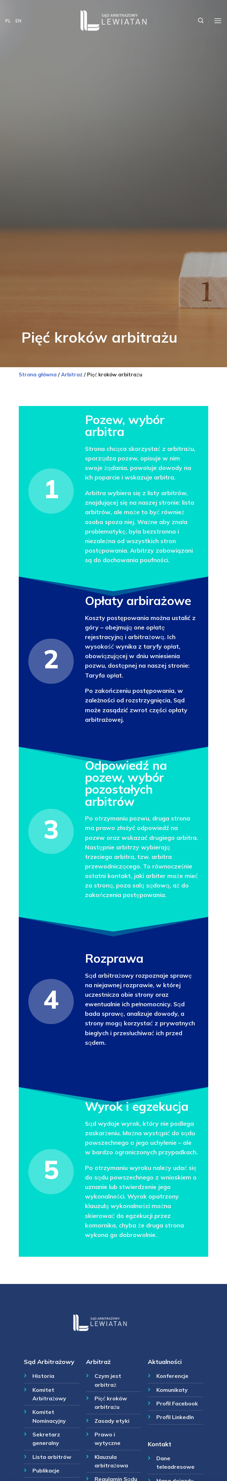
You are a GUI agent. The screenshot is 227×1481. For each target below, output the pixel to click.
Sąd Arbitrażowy (49, 1361)
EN (18, 20)
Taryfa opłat (103, 675)
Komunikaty (172, 1389)
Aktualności (165, 1361)
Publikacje (45, 1470)
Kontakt (159, 1444)
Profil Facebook (177, 1403)
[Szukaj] (200, 20)
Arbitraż (72, 374)
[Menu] (218, 21)
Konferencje (172, 1375)
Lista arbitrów (51, 1456)
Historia (43, 1375)
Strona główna (38, 374)
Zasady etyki (112, 1420)
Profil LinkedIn (175, 1417)
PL (8, 20)
